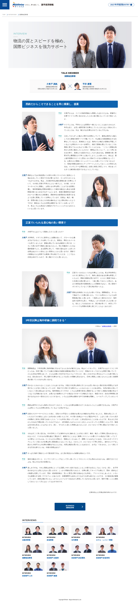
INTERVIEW (12, 14)
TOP (3, 14)
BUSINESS (70, 506)
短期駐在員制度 (106, 326)
